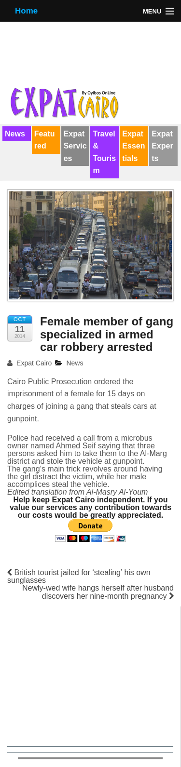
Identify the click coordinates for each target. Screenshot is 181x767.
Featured (44, 140)
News (15, 134)
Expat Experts (162, 146)
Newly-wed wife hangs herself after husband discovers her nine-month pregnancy (98, 592)
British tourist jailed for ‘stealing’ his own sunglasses (79, 576)
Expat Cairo (29, 363)
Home (26, 10)
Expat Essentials (133, 146)
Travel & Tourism (104, 152)
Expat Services (75, 146)
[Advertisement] (90, 674)
